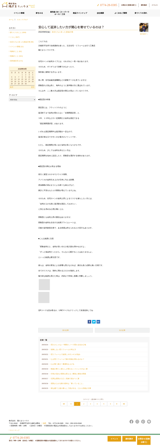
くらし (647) (14, 37)
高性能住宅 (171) (16, 61)
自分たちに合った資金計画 (62, 32)
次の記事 (122, 330)
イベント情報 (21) (17, 46)
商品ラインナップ (80, 13)
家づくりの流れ (141, 13)
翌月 (32, 87)
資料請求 (144, 5)
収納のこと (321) (16, 56)
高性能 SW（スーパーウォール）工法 (59, 12)
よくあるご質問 (120, 13)
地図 (44, 423)
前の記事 (65, 330)
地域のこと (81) (16, 51)
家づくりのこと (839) (18, 32)
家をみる (39, 13)
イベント (155, 5)
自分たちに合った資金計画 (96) (22, 42)
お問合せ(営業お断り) (128, 5)
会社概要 (100, 13)
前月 (11, 87)
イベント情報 (19, 13)
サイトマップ (14, 430)
